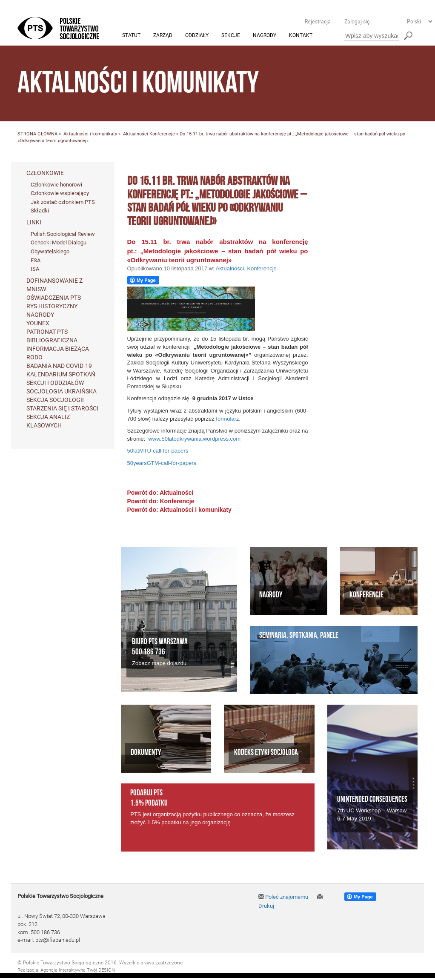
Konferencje (162, 134)
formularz (227, 419)
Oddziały (197, 36)
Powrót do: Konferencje (161, 501)
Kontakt (300, 36)
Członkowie (45, 172)
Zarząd (162, 36)
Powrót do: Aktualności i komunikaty (179, 510)
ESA (35, 260)
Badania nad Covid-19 (59, 365)
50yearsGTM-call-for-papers (162, 463)
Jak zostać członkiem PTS (63, 202)
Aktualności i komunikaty (90, 134)
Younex (37, 323)
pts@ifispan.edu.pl (57, 940)
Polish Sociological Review (63, 234)
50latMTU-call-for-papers (158, 451)
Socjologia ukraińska (61, 391)
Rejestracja (318, 21)
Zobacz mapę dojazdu (159, 663)
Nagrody (264, 36)
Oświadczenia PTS (53, 297)
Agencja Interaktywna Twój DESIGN (77, 970)
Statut (131, 36)
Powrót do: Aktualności (160, 493)
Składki (40, 211)
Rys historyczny (51, 306)
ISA (35, 269)
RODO (34, 357)
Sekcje (230, 36)
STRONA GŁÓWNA (37, 134)
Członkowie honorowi (56, 184)
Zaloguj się (357, 21)
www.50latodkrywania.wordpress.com (194, 439)
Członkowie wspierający (60, 193)
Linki (33, 222)
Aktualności (135, 134)
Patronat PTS (47, 331)
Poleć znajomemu (283, 897)
